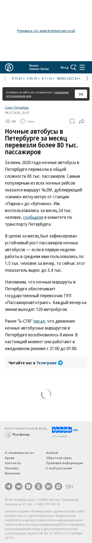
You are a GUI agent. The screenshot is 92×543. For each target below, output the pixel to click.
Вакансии (12, 473)
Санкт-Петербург (17, 107)
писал (39, 321)
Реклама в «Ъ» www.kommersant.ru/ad (46, 30)
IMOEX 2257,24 (67, 78)
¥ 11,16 (47, 78)
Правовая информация (64, 463)
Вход (64, 67)
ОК (81, 94)
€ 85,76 (32, 78)
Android (52, 452)
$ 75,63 (17, 78)
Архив (9, 458)
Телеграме (49, 362)
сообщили (33, 217)
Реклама (12, 468)
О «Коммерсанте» (19, 452)
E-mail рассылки (59, 468)
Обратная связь (59, 458)
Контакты (13, 463)
